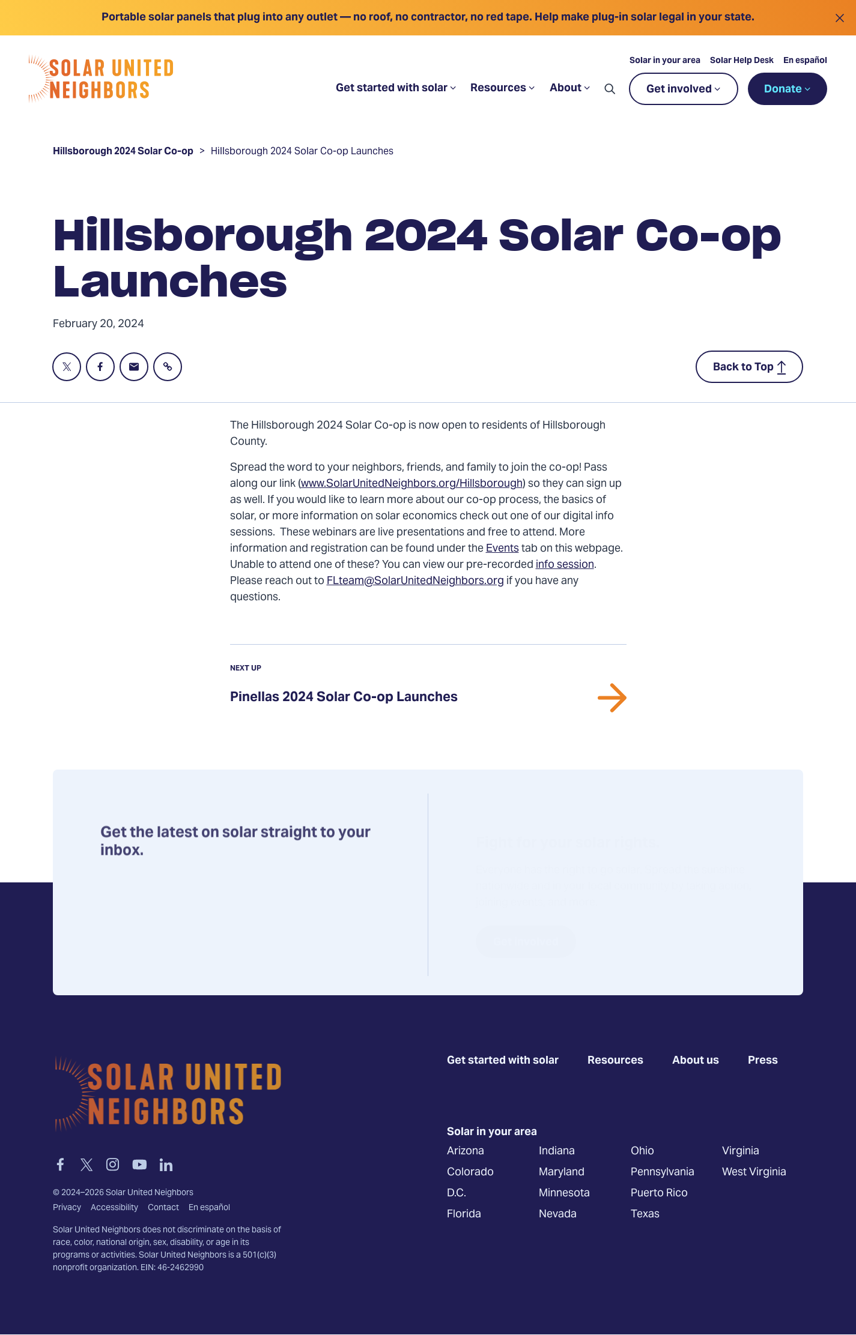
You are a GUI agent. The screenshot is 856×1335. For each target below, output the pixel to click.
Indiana (557, 1151)
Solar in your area (665, 61)
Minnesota (564, 1193)
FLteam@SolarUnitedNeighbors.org (415, 581)
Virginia (740, 1151)
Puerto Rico (659, 1193)
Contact (163, 1208)
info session (565, 565)
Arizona (465, 1151)
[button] (609, 89)
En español (805, 61)
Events (502, 549)
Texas (645, 1214)
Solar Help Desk (742, 61)
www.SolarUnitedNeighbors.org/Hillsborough (412, 484)
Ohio (642, 1151)
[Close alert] (839, 17)
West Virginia (754, 1172)
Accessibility (114, 1208)
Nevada (558, 1214)
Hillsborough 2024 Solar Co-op (123, 153)
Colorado (470, 1172)
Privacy (67, 1208)
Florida (464, 1214)
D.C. (456, 1193)
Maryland (561, 1172)
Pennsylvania (662, 1172)
